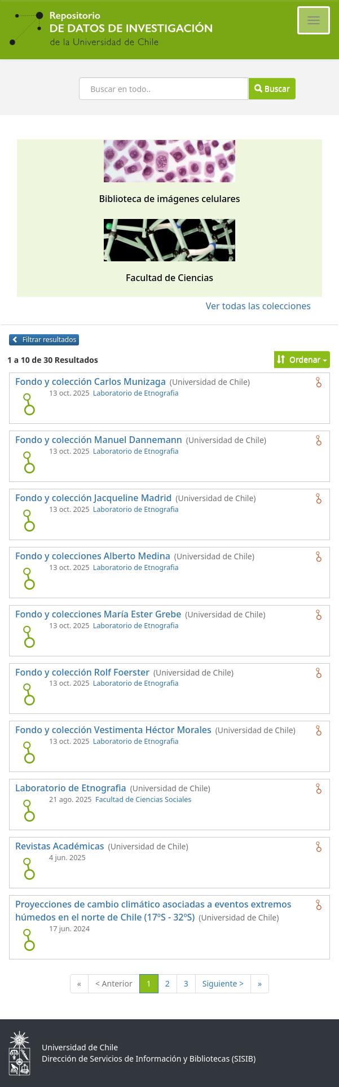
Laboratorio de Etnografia (136, 393)
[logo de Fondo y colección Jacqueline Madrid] (28, 520)
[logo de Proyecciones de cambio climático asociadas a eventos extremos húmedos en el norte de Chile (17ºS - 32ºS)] (28, 939)
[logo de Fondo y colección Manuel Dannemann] (28, 462)
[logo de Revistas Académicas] (28, 868)
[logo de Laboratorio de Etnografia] (28, 810)
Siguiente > (223, 983)
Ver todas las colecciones (258, 306)
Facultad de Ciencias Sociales (143, 799)
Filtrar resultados (44, 339)
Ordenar (302, 359)
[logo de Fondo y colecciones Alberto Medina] (28, 578)
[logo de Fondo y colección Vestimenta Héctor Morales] (28, 752)
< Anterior (114, 983)
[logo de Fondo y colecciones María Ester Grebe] (28, 636)
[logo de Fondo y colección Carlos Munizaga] (28, 404)
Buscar (271, 88)
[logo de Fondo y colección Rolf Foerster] (28, 694)
